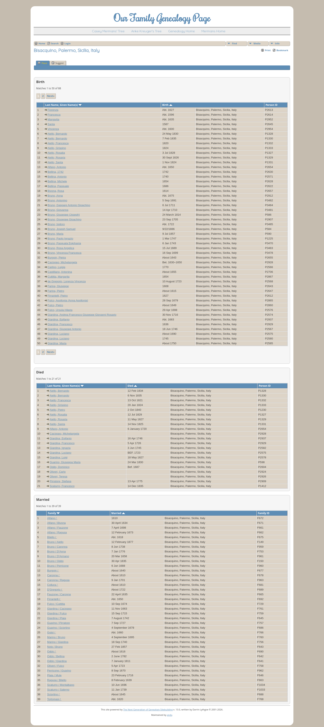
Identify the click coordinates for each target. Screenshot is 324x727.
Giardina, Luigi (59, 457)
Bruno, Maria (55, 233)
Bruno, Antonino (57, 200)
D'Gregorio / (55, 589)
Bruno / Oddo (55, 561)
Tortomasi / (54, 699)
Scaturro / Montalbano (60, 684)
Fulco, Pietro (55, 305)
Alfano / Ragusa (57, 532)
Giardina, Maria (57, 343)
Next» (50, 96)
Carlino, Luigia (56, 267)
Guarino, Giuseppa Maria (65, 462)
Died (132, 386)
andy (169, 714)
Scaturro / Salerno (58, 689)
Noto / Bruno (55, 646)
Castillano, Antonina (60, 271)
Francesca (54, 114)
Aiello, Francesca (58, 143)
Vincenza (53, 128)
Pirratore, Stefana (60, 481)
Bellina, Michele (57, 181)
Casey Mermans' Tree (108, 31)
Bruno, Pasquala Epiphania (64, 243)
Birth (167, 105)
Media (257, 43)
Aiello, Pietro (57, 409)
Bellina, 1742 (55, 171)
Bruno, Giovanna (58, 209)
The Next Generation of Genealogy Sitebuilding (148, 709)
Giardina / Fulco (57, 613)
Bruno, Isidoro (56, 224)
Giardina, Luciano (58, 333)
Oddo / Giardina (57, 661)
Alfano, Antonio (57, 167)
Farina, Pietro (56, 290)
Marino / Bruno (56, 637)
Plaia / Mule (54, 675)
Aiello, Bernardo (57, 133)
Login (67, 43)
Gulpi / (51, 632)
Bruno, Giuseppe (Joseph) (64, 214)
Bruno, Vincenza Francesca (64, 252)
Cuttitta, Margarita (58, 276)
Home (41, 43)
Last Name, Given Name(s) (63, 105)
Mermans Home (213, 31)
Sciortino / (53, 694)
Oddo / (51, 651)
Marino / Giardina (57, 642)
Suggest (58, 63)
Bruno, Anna (55, 195)
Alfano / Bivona (56, 522)
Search (55, 43)
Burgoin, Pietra (57, 257)
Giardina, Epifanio (58, 319)
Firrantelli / (54, 599)
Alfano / (52, 518)
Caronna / (53, 575)
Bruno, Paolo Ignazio (60, 238)
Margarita (53, 119)
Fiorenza (53, 109)
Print (267, 50)
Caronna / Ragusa (58, 580)
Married (118, 513)
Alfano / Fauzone (57, 527)
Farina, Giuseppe (58, 286)
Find (234, 43)
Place (42, 63)
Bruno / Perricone (58, 565)
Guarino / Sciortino (58, 627)
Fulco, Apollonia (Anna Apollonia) (68, 300)
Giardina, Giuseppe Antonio (64, 329)
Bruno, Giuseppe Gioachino (64, 219)
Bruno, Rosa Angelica (61, 248)
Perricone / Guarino (59, 670)
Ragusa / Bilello (56, 680)
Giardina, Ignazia (60, 447)
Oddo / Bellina (55, 656)
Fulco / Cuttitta (56, 603)
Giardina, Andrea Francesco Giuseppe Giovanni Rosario (82, 314)
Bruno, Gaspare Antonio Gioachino (69, 205)
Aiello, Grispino (57, 148)
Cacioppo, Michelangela (62, 262)
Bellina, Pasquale (58, 186)
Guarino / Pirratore (58, 622)
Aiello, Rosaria (56, 157)
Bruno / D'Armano (58, 556)
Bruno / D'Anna (56, 551)
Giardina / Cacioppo (59, 608)
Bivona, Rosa (56, 190)
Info (277, 43)
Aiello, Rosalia (56, 152)
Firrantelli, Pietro (58, 295)
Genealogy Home (181, 31)
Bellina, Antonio (57, 176)
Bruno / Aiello (55, 541)
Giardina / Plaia (56, 618)
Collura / (52, 584)
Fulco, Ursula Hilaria (60, 310)
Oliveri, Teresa (58, 476)
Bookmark (282, 50)
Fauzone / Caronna (59, 594)
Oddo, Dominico (60, 467)
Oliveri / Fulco (55, 665)
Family (54, 513)
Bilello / (52, 537)
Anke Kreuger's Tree (146, 31)
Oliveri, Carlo (58, 471)
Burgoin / (53, 570)
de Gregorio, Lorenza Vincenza (67, 281)
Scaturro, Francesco (62, 486)
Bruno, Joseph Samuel (61, 229)
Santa (51, 124)
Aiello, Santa (55, 162)
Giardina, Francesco (60, 324)
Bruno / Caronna (57, 546)
